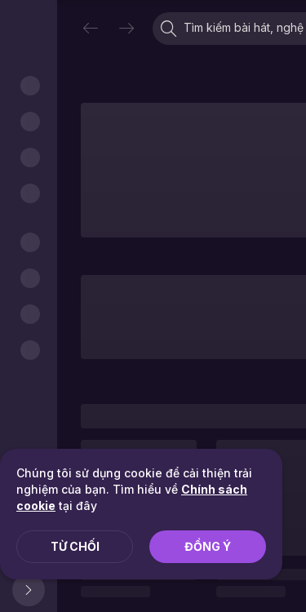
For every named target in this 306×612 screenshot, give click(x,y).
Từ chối (75, 546)
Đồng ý (207, 546)
